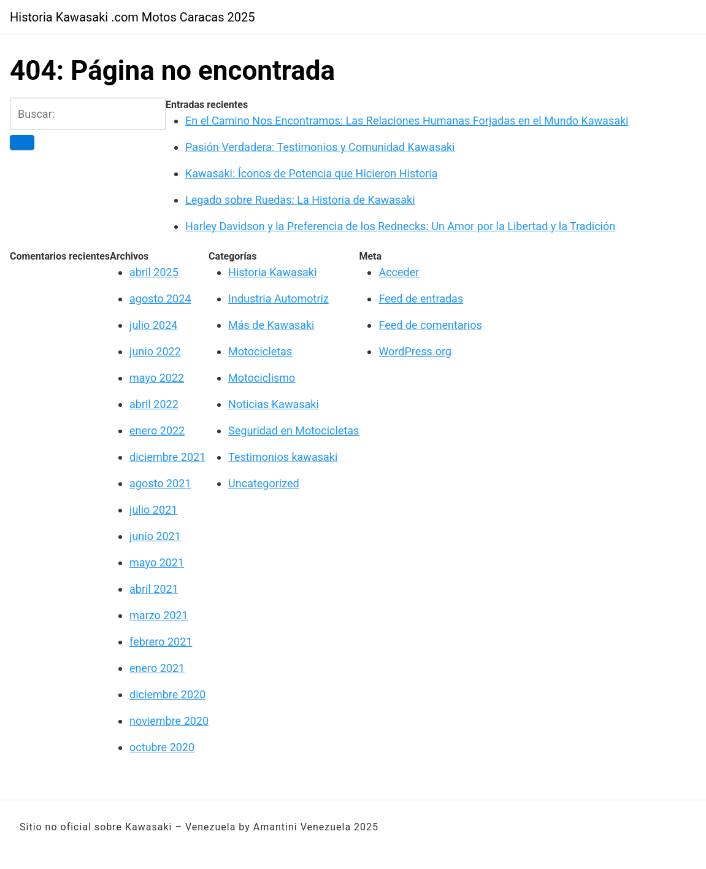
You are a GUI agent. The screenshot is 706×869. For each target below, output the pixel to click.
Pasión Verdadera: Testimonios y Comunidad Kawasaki (320, 147)
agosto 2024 (160, 298)
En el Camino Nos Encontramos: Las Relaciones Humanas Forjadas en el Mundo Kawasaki (407, 120)
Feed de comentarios (430, 325)
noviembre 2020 (169, 720)
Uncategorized (263, 483)
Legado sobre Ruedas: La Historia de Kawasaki (300, 199)
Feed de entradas (420, 298)
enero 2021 (157, 668)
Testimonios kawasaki (282, 456)
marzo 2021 (158, 615)
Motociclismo (261, 377)
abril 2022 (153, 404)
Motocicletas (260, 351)
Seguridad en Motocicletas (293, 430)
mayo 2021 (156, 562)
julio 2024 (153, 325)
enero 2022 (157, 430)
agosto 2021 (160, 483)
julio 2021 (153, 509)
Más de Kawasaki (271, 325)
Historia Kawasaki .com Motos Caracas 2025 (132, 17)
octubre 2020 (161, 747)
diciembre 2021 (167, 456)
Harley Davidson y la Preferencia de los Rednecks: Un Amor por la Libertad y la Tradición (400, 226)
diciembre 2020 (167, 694)
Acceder (398, 272)
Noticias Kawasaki (273, 404)
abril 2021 (153, 588)
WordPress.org (414, 351)
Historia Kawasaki (272, 272)
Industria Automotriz (278, 298)
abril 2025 (153, 272)
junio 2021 (155, 536)
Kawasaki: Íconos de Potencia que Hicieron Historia (311, 173)
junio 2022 (155, 351)
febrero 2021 (160, 641)
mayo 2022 (156, 377)
